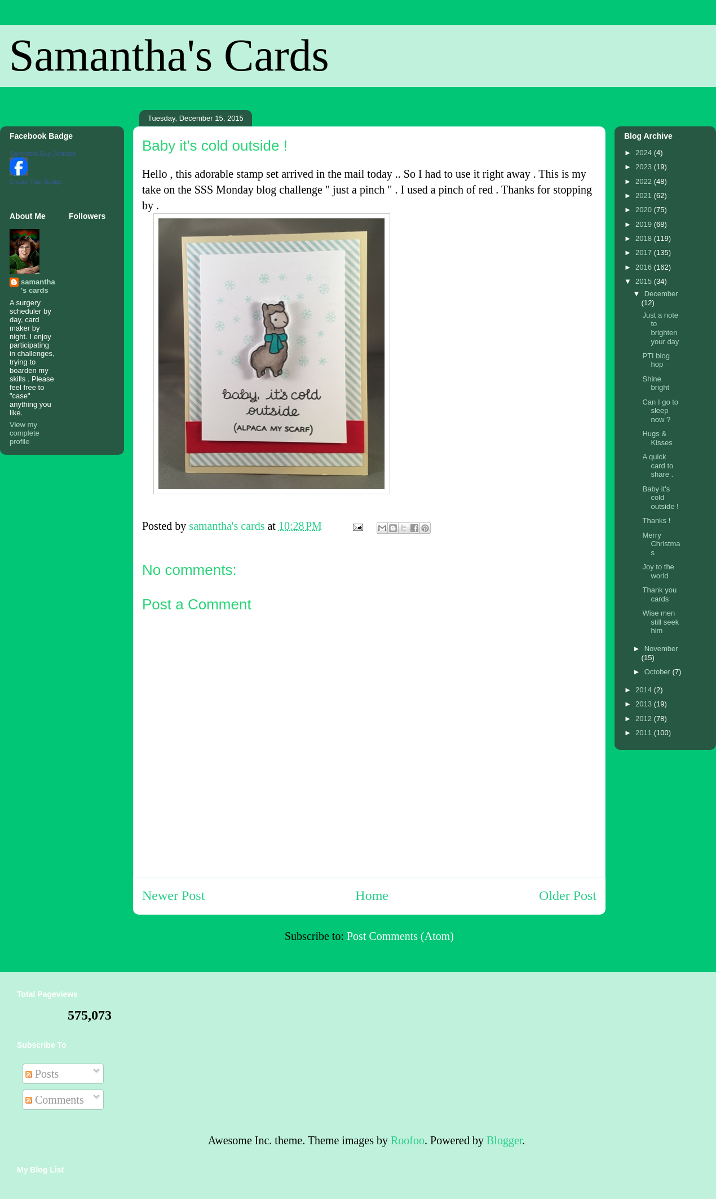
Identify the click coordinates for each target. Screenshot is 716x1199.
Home (371, 895)
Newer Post (173, 895)
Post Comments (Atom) (400, 936)
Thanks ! (656, 520)
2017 (644, 252)
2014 (644, 690)
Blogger (504, 1140)
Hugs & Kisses (657, 438)
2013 (644, 704)
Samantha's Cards (169, 55)
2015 (644, 281)
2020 (644, 209)
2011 (644, 732)
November (661, 648)
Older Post (567, 895)
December (661, 293)
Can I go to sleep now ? (660, 411)
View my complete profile (24, 433)
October (658, 671)
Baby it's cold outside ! (660, 498)
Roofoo (408, 1140)
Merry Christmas (661, 544)
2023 (644, 166)
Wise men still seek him (660, 622)
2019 (644, 224)
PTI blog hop (655, 360)
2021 (644, 195)
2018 (644, 238)
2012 (644, 718)
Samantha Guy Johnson (43, 153)
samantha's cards (38, 286)
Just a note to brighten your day (660, 328)
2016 (644, 267)
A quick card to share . (657, 465)
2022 (644, 181)
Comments (54, 1099)
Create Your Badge (36, 181)
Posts (42, 1074)
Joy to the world (658, 571)
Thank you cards (659, 594)
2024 (644, 152)
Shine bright (655, 383)
